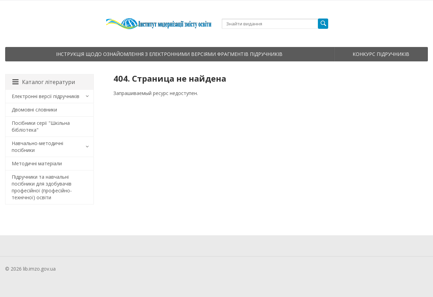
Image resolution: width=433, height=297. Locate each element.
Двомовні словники (34, 109)
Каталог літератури (43, 82)
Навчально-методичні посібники (37, 146)
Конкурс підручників (381, 54)
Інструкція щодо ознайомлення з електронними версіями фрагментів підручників (169, 54)
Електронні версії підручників (45, 96)
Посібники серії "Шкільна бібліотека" (41, 126)
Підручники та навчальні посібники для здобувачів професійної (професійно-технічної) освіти (42, 187)
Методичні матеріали (37, 163)
